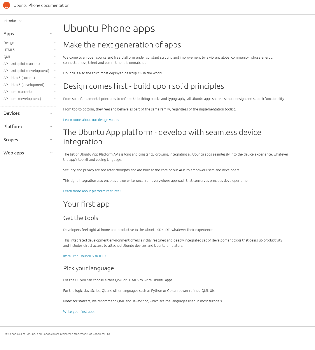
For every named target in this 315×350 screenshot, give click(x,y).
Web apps (14, 152)
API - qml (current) (18, 92)
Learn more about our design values (91, 120)
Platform (13, 126)
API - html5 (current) (19, 78)
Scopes (11, 139)
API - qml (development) (22, 99)
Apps (9, 33)
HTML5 (9, 50)
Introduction (13, 21)
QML (7, 57)
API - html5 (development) (24, 85)
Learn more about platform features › (92, 191)
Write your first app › (79, 311)
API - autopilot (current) (22, 64)
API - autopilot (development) (26, 71)
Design (9, 43)
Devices (12, 113)
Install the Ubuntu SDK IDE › (84, 256)
